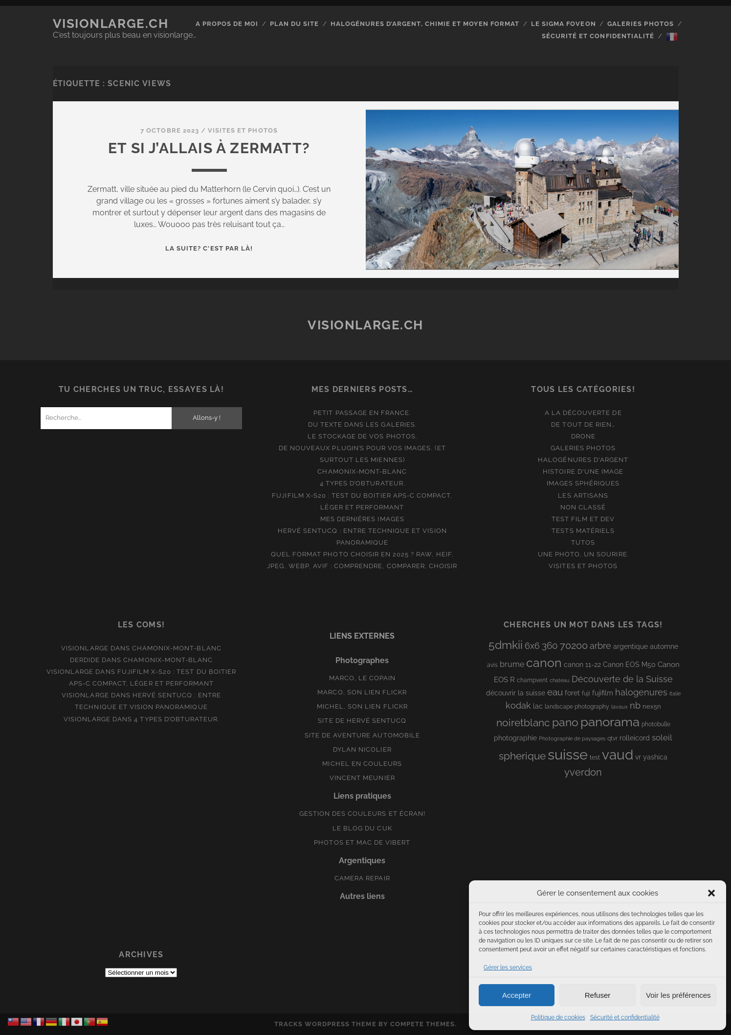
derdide (85, 660)
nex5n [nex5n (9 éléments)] (651, 706)
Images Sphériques (583, 483)
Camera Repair (362, 878)
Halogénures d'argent (583, 459)
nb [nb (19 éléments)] (635, 705)
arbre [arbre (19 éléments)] (600, 646)
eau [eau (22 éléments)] (555, 692)
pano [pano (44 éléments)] (565, 722)
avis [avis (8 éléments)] (492, 665)
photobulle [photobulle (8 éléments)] (656, 724)
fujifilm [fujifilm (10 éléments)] (602, 693)
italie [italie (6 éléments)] (675, 693)
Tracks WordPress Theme (325, 1024)
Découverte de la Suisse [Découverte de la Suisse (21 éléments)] (622, 679)
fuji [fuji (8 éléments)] (586, 693)
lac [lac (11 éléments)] (538, 706)
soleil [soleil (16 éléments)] (662, 737)
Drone (583, 436)
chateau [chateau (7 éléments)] (560, 680)
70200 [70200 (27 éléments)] (574, 645)
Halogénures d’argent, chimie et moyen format (425, 23)
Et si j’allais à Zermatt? (209, 148)
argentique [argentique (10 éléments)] (630, 646)
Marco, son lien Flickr (362, 692)
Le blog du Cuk (362, 828)
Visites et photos (243, 130)
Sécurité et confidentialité (625, 1017)
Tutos (583, 542)
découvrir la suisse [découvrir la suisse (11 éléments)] (515, 693)
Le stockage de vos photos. (362, 436)
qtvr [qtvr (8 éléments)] (612, 738)
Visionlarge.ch (111, 23)
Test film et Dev (583, 519)
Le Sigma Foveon (563, 23)
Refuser (598, 995)
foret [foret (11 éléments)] (572, 693)
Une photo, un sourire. (583, 554)
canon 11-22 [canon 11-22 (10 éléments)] (582, 664)
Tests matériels (583, 530)
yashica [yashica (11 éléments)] (655, 757)
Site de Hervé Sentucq (362, 720)
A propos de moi (227, 23)
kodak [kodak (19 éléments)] (518, 705)
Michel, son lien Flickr (362, 706)
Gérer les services (508, 967)
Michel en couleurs (362, 763)
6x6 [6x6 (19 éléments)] (532, 646)
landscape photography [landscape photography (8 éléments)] (577, 706)
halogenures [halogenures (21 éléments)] (641, 692)
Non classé (583, 507)
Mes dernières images (362, 519)
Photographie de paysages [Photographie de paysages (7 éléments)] (572, 738)
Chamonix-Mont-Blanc (362, 471)
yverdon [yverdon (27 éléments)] (583, 772)
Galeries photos (640, 23)
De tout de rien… (583, 424)
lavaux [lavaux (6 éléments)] (619, 707)
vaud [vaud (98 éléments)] (617, 754)
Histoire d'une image (583, 471)
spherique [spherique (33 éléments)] (522, 756)
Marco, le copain (362, 678)
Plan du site (294, 23)
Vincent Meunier (362, 778)
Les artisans (583, 495)
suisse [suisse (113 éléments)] (568, 754)
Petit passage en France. (362, 412)
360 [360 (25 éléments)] (550, 645)
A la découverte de (583, 412)
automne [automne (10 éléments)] (664, 646)
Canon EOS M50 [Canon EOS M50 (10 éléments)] (629, 664)
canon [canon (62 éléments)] (544, 662)
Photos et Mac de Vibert (362, 842)
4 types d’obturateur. (362, 483)
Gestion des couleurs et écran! (362, 813)
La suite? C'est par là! (209, 248)
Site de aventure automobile (362, 735)
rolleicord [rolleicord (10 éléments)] (635, 738)
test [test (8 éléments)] (595, 757)
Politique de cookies (558, 1017)
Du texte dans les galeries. (362, 424)
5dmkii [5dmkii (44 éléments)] (505, 644)
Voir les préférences (678, 995)
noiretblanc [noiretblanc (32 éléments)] (523, 722)
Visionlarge (84, 648)
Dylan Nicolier (362, 749)
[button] (711, 893)
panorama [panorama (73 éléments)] (610, 721)
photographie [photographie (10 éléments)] (515, 738)
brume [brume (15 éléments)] (512, 664)
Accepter (516, 995)
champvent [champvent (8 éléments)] (532, 680)
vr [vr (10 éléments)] (638, 757)
